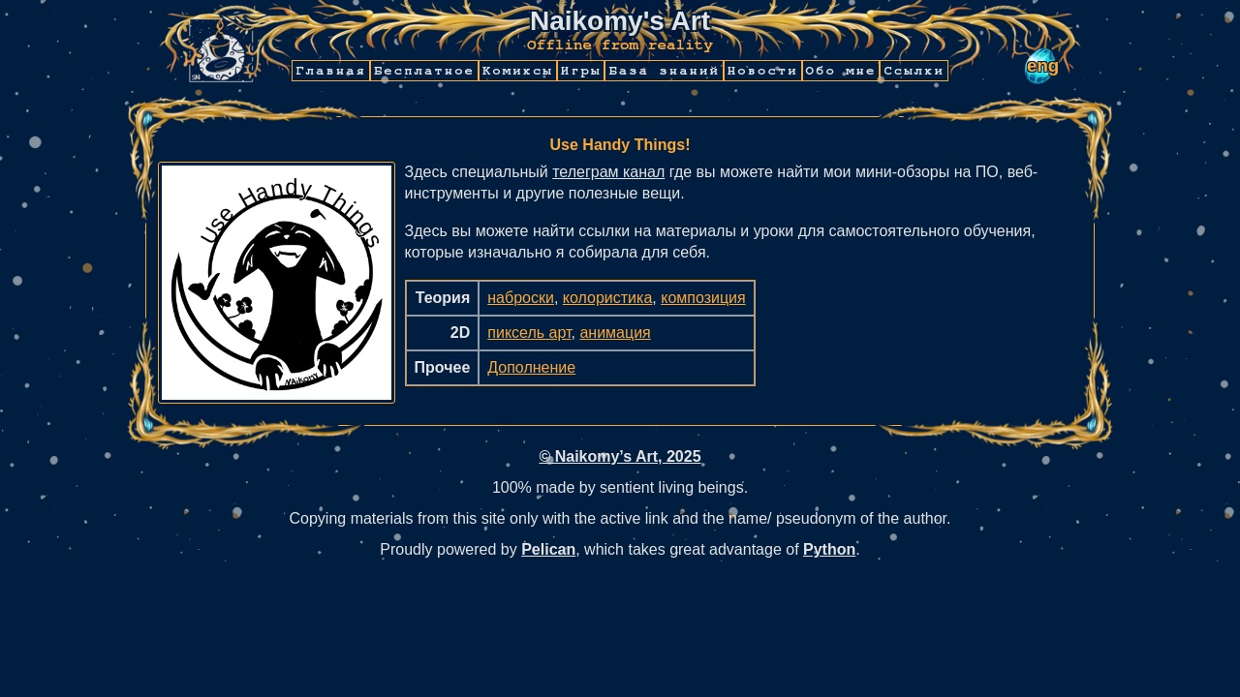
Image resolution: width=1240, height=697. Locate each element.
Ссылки (914, 70)
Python (829, 549)
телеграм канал (608, 172)
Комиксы (517, 70)
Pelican (548, 549)
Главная (330, 70)
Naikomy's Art (620, 21)
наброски (520, 297)
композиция (703, 297)
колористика (608, 297)
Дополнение (531, 367)
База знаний (663, 70)
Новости (763, 70)
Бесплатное (424, 70)
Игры (581, 70)
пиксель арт (529, 332)
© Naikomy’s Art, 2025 (619, 456)
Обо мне (841, 70)
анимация (614, 332)
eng (1043, 65)
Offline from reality (620, 44)
